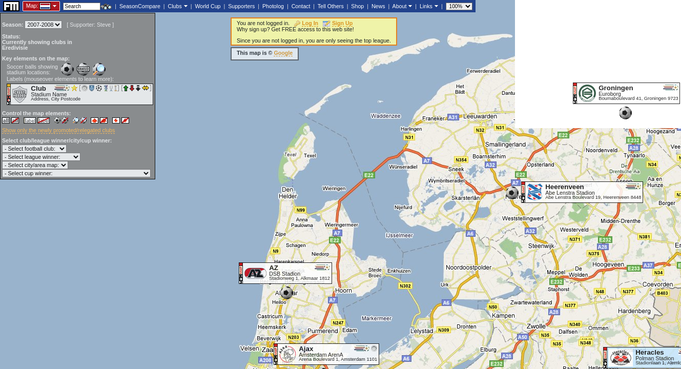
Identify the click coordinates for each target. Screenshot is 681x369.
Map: (32, 6)
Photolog (273, 6)
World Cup (207, 6)
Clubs (175, 6)
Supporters (241, 6)
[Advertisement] (598, 64)
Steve (104, 25)
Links (426, 6)
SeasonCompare (139, 6)
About (400, 6)
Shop (357, 6)
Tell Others (331, 6)
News (378, 6)
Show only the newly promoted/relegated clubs (58, 130)
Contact (301, 6)
